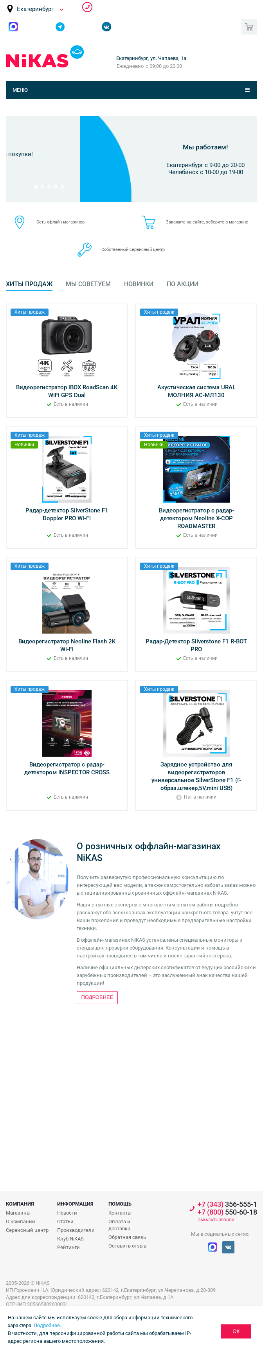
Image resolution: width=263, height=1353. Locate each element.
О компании (20, 1221)
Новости (67, 1213)
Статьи (65, 1221)
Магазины (18, 1213)
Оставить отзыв (127, 1246)
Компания (20, 1204)
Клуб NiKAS (70, 1239)
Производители (76, 1230)
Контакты (120, 1213)
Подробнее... (48, 1325)
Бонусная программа (131, 136)
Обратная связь (127, 1237)
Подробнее (129, 176)
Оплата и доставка (119, 1225)
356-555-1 (87, 7)
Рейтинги (68, 1247)
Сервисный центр (27, 1230)
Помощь (120, 1204)
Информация (75, 1204)
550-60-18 (227, 1212)
